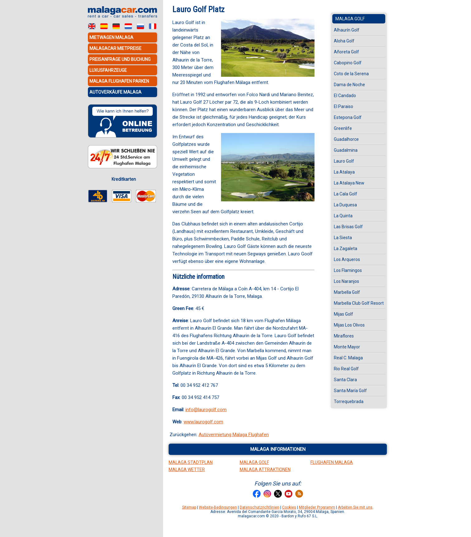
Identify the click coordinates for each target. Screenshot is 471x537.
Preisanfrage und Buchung (120, 59)
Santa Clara (345, 379)
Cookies (289, 507)
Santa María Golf (350, 390)
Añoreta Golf (346, 51)
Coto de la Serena (351, 73)
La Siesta (343, 237)
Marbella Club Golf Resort (359, 303)
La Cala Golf (345, 193)
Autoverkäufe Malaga (115, 92)
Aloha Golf (344, 40)
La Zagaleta (345, 248)
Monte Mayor (347, 346)
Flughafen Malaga (331, 462)
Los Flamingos (348, 270)
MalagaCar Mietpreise (115, 48)
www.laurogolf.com (203, 422)
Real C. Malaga (348, 357)
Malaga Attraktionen (265, 469)
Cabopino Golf (348, 62)
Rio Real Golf (346, 368)
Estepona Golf (348, 117)
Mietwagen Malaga (111, 37)
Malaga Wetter (187, 469)
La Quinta (343, 215)
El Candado (345, 95)
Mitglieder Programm (317, 507)
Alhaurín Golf (346, 29)
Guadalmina (346, 150)
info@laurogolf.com (206, 409)
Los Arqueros (347, 259)
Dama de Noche (349, 84)
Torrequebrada (348, 401)
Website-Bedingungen (218, 507)
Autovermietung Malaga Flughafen (234, 434)
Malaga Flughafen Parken (119, 81)
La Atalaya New (349, 182)
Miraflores (344, 335)
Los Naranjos (346, 281)
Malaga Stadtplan (191, 462)
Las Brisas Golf (348, 226)
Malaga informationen (277, 449)
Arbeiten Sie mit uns (355, 507)
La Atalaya (344, 172)
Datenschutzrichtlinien (259, 507)
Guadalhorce (346, 139)
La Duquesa (345, 204)
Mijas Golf (343, 314)
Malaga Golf (350, 18)
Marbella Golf (347, 292)
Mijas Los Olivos (349, 325)
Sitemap (189, 507)
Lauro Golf (344, 161)
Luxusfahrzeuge (108, 70)
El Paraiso (343, 106)
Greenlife (343, 128)
